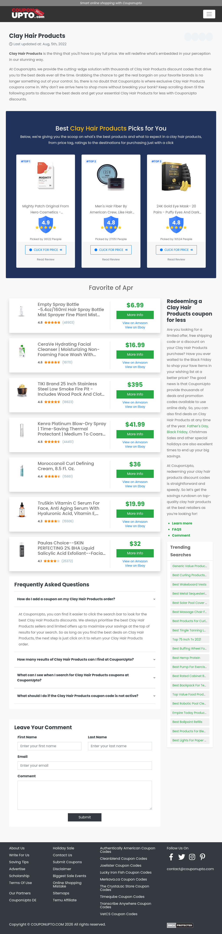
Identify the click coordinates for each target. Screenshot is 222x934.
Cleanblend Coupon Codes (123, 858)
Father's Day (197, 426)
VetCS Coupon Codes (118, 913)
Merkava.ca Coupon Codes (123, 879)
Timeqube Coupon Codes (122, 896)
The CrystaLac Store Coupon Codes (124, 888)
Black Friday (177, 431)
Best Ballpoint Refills (187, 722)
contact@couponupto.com (190, 868)
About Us (16, 848)
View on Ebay (135, 327)
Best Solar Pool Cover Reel (192, 603)
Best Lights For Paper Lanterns (195, 740)
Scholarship (19, 875)
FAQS (176, 529)
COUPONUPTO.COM (47, 924)
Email (23, 756)
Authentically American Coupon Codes (127, 850)
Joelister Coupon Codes (120, 865)
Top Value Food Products (191, 694)
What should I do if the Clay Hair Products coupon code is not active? (77, 695)
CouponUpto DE (22, 900)
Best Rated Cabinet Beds (191, 676)
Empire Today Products (190, 713)
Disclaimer (62, 868)
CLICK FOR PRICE (45, 250)
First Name (27, 737)
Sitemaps (61, 893)
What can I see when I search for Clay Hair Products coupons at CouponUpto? (73, 678)
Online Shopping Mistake (67, 884)
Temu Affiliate (65, 900)
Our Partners (20, 893)
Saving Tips (19, 862)
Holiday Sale (63, 848)
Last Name (97, 737)
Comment (27, 776)
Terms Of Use (20, 882)
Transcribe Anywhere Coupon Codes (125, 905)
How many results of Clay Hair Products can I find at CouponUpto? (75, 659)
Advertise (17, 868)
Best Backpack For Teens (191, 685)
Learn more (182, 523)
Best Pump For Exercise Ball (193, 667)
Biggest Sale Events (69, 875)
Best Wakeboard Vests (190, 584)
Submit (84, 817)
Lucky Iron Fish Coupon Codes (126, 872)
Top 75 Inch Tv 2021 (187, 639)
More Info (135, 314)
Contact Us (62, 855)
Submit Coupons (67, 862)
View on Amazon (135, 323)
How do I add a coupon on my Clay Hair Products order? (66, 599)
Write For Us (19, 855)
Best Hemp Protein (186, 658)
